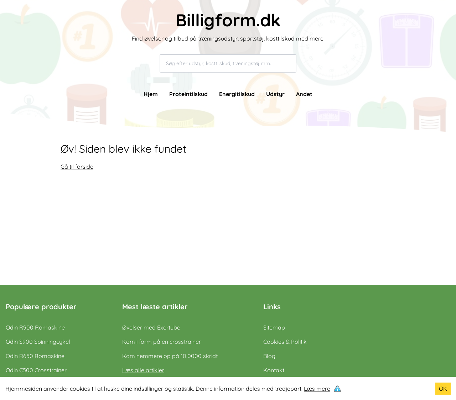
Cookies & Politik (285, 341)
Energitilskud (237, 94)
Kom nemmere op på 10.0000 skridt (170, 355)
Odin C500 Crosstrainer (36, 370)
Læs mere (317, 388)
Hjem (151, 94)
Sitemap (274, 327)
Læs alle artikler (143, 370)
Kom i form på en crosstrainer (161, 341)
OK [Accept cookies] (443, 388)
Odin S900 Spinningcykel (38, 341)
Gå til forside (77, 166)
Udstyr (275, 94)
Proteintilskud (188, 94)
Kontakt (273, 370)
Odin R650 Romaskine (35, 355)
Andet (304, 94)
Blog (269, 355)
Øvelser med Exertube (151, 327)
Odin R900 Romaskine (35, 327)
